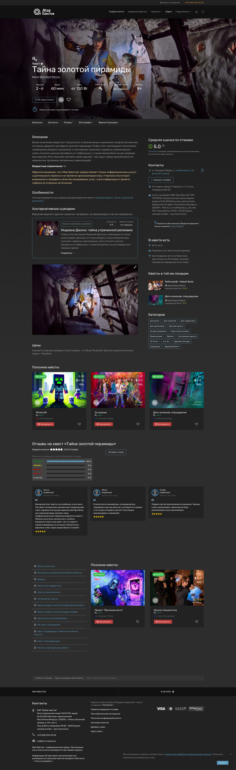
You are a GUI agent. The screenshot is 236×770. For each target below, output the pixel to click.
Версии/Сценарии (108, 122)
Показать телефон (161, 180)
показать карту (160, 173)
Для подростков (188, 321)
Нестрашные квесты (187, 336)
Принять (222, 763)
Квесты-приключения (47, 592)
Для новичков (170, 321)
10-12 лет (154, 341)
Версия (170, 336)
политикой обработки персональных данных (188, 754)
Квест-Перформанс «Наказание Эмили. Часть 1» (56, 633)
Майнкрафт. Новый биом (179, 281)
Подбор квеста (116, 11)
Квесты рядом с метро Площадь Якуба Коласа (59, 605)
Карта (169, 11)
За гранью (101, 412)
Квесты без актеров (180, 331)
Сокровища (155, 346)
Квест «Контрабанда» (47, 641)
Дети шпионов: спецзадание (181, 296)
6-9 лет (166, 341)
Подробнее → (68, 253)
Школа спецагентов (165, 610)
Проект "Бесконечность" (109, 610)
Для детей (154, 321)
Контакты (53, 122)
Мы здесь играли (44, 100)
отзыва (152, 151)
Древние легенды (182, 341)
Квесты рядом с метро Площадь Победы (56, 612)
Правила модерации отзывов (104, 709)
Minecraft (41, 412)
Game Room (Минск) (50, 77)
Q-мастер (37, 477)
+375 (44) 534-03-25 (194, 3)
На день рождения (158, 331)
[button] (135, 267)
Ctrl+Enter (107, 705)
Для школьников (157, 326)
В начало (167, 692)
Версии (39, 579)
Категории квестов (100, 722)
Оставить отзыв (116, 452)
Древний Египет (172, 346)
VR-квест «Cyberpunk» (47, 625)
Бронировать (45, 424)
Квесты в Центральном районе (51, 648)
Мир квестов (39, 692)
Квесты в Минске (44, 566)
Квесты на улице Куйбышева (50, 618)
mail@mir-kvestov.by (46, 741)
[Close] (231, 754)
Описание (37, 122)
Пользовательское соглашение (105, 714)
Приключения (156, 336)
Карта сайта (96, 731)
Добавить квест (98, 727)
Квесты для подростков (47, 585)
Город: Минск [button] (183, 11)
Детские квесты (176, 326)
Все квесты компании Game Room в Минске (58, 572)
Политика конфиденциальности (106, 718)
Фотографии (86, 122)
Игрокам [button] (156, 11)
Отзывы (68, 122)
